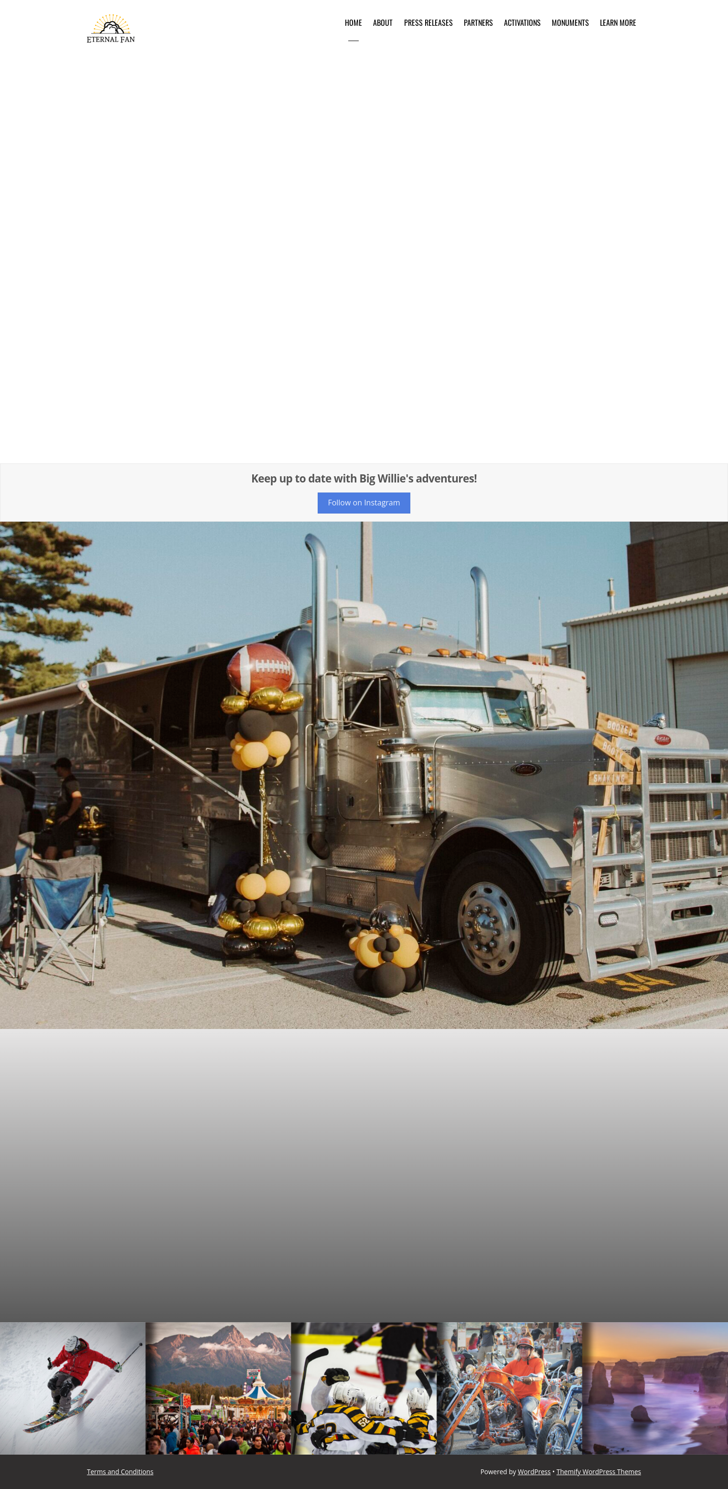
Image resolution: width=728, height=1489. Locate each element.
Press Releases (428, 22)
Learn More (618, 22)
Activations (522, 22)
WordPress (534, 1471)
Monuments (570, 22)
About (383, 22)
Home (353, 22)
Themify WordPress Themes (599, 1471)
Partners (478, 22)
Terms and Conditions (120, 1471)
